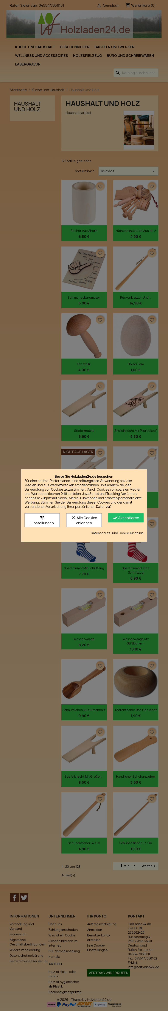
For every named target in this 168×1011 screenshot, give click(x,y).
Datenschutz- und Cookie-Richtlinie (117, 533)
